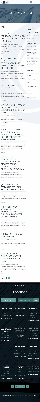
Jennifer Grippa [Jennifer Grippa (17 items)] (34, 49)
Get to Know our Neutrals (33, 86)
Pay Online (9, 300)
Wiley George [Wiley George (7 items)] (33, 64)
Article (29, 75)
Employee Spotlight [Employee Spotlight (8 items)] (34, 44)
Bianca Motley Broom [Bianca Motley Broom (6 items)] (34, 34)
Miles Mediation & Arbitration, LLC (13, 395)
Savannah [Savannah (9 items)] (31, 60)
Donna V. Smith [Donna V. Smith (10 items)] (29, 44)
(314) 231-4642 (7, 340)
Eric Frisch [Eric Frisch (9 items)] (34, 46)
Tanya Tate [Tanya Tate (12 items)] (29, 63)
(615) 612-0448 (34, 358)
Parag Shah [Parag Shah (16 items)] (36, 58)
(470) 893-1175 (7, 319)
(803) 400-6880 (20, 336)
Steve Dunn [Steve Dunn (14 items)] (33, 61)
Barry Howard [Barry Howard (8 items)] (29, 34)
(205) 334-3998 (34, 320)
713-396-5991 (34, 375)
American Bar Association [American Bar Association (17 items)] (32, 31)
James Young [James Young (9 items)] (29, 49)
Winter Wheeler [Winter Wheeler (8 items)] (29, 66)
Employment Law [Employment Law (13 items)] (30, 46)
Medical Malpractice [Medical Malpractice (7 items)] (30, 55)
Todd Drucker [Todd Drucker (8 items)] (29, 64)
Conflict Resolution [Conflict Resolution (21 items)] (31, 38)
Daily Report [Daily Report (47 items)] (30, 43)
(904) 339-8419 (21, 356)
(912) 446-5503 (21, 378)
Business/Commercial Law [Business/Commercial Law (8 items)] (35, 35)
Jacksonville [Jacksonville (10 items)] (37, 47)
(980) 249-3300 (7, 378)
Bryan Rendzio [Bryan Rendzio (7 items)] (29, 35)
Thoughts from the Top (32, 97)
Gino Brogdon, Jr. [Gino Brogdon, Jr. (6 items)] (29, 47)
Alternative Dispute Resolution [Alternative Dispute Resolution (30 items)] (31, 28)
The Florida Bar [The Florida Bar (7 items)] (33, 63)
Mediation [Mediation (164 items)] (34, 54)
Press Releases (31, 94)
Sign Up (36, 300)
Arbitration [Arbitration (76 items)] (30, 32)
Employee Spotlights (32, 79)
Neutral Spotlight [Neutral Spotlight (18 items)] (30, 58)
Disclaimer (31, 395)
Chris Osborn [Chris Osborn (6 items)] (32, 37)
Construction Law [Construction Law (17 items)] (30, 40)
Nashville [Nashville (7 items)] (37, 57)
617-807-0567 (20, 315)
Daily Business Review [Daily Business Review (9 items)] (30, 41)
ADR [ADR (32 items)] (28, 26)
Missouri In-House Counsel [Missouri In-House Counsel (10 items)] (31, 57)
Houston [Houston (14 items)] (33, 48)
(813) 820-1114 (34, 338)
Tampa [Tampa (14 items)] (36, 61)
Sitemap (35, 395)
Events (29, 82)
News (29, 90)
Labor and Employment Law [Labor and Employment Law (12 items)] (31, 52)
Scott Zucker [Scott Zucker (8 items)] (35, 60)
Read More (3, 53)
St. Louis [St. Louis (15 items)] (28, 61)
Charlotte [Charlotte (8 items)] (28, 37)
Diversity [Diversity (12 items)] (35, 43)
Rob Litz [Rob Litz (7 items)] (28, 60)
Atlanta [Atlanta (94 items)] (36, 32)
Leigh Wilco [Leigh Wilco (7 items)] (28, 54)
